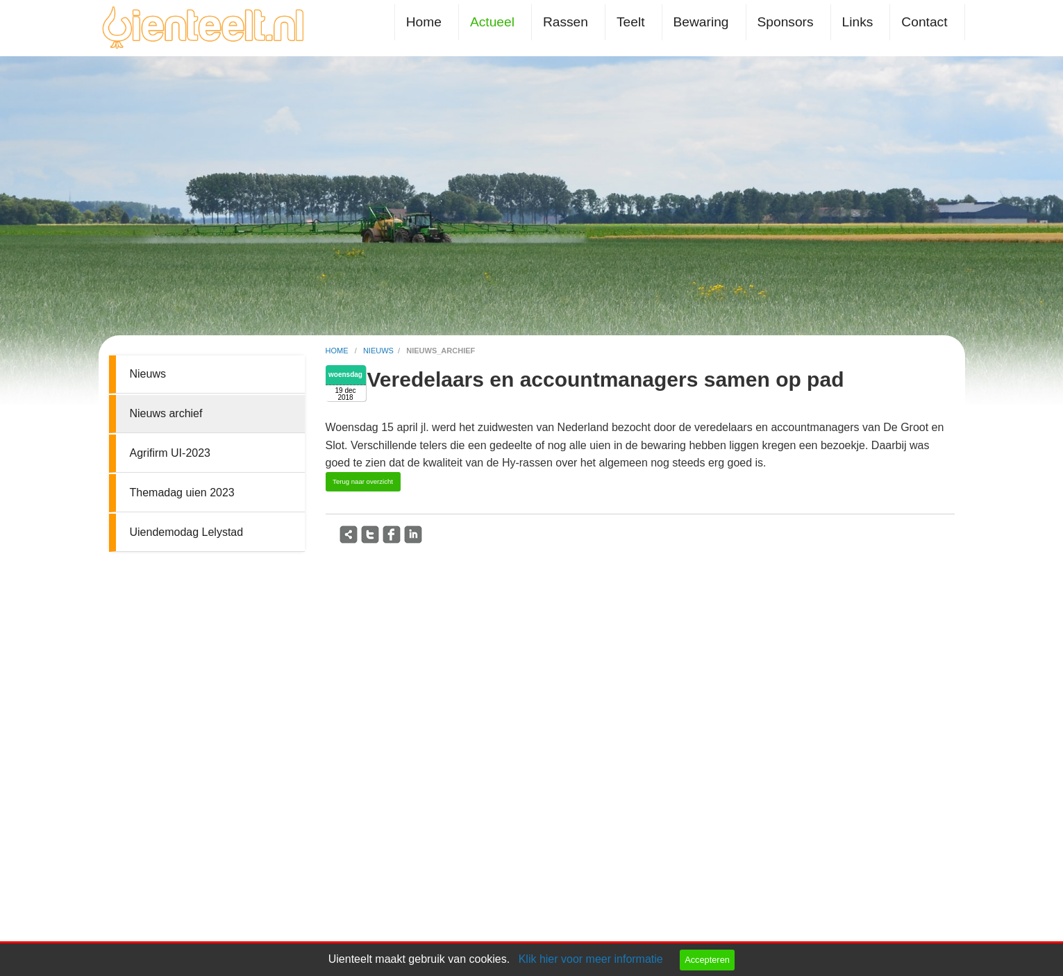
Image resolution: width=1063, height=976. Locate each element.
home (338, 350)
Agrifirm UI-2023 (170, 453)
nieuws (378, 350)
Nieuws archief (166, 413)
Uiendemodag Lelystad (187, 532)
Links (857, 22)
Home (424, 22)
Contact (924, 22)
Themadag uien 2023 (182, 492)
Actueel (492, 22)
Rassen (565, 22)
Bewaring (701, 22)
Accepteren (707, 959)
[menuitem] (426, 22)
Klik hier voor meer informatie (591, 959)
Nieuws (148, 374)
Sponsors (786, 22)
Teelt (631, 22)
